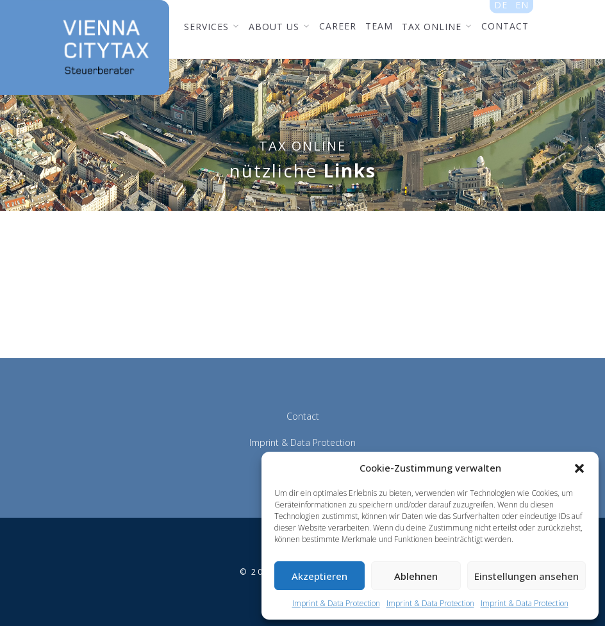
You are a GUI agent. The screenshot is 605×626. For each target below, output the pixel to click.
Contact (302, 416)
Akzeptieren (319, 576)
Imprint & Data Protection (336, 603)
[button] (579, 468)
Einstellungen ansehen (526, 576)
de (501, 7)
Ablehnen (416, 576)
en (522, 7)
